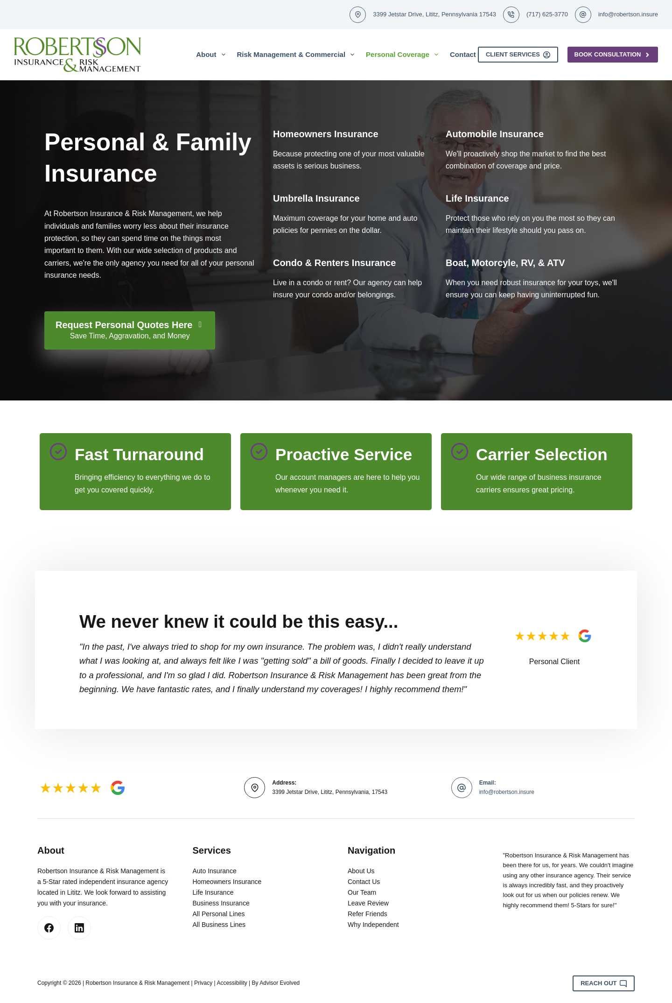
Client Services (518, 54)
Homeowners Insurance (227, 881)
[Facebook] (49, 928)
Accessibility (232, 983)
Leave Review (368, 903)
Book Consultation (612, 54)
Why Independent (373, 924)
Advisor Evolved (279, 983)
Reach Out (604, 983)
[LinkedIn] (79, 928)
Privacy (203, 983)
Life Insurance (213, 892)
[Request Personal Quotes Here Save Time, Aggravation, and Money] (129, 330)
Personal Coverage (404, 54)
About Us (361, 871)
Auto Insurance (215, 871)
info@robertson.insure (628, 14)
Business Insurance (221, 903)
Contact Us (364, 881)
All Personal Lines (219, 914)
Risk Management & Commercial (297, 54)
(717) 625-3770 (547, 14)
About (212, 54)
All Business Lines (219, 924)
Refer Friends (367, 914)
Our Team (362, 892)
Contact (463, 54)
